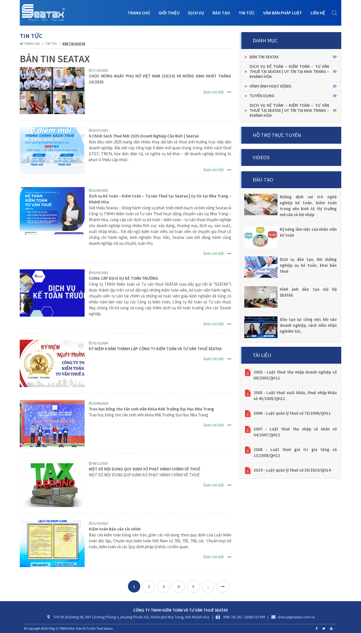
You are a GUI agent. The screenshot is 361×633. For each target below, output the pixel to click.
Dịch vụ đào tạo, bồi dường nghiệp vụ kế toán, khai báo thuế (308, 265)
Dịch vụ (196, 12)
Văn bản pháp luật (282, 12)
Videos (261, 157)
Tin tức (247, 12)
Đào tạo (221, 12)
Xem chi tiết (217, 92)
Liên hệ (318, 12)
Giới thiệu (169, 12)
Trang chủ (138, 12)
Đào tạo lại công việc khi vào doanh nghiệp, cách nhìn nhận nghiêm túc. (308, 325)
